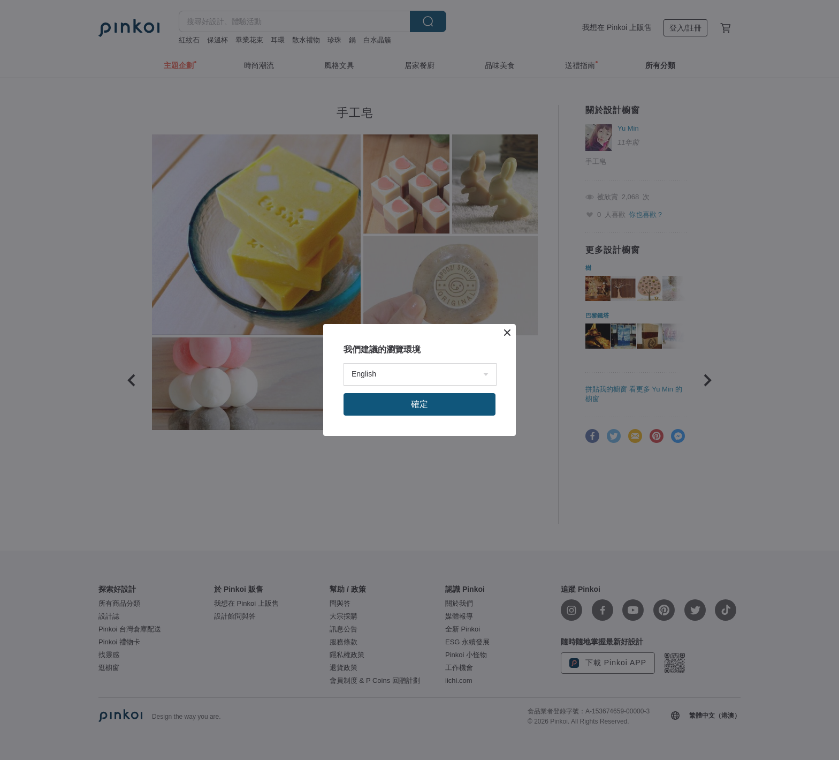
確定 (419, 404)
